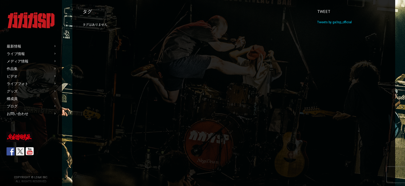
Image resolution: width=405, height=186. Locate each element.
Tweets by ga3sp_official (334, 22)
